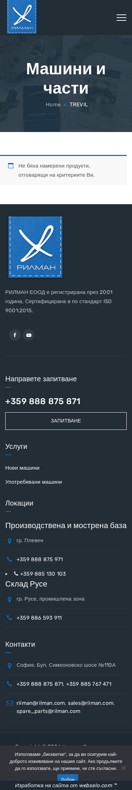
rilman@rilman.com (41, 703)
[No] (123, 767)
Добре (68, 779)
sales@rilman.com (90, 703)
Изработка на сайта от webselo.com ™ (66, 785)
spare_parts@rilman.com (48, 711)
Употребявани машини (33, 482)
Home (52, 104)
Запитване (66, 421)
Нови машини (22, 468)
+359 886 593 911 (39, 618)
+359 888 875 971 (40, 559)
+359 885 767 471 (88, 684)
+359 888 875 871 (42, 401)
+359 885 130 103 (43, 574)
